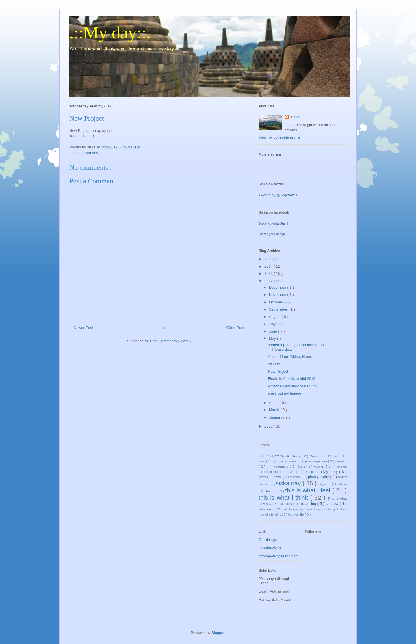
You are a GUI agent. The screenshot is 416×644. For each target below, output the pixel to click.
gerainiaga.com (316, 461)
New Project (278, 371)
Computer (317, 456)
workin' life (296, 514)
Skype (323, 484)
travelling (309, 503)
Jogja (302, 466)
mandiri (271, 471)
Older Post (235, 328)
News (263, 477)
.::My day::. (110, 32)
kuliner (319, 466)
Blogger (217, 632)
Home (160, 328)
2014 (269, 266)
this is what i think (284, 497)
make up (341, 466)
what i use (267, 509)
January (276, 417)
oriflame (295, 477)
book (297, 456)
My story (331, 471)
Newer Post (83, 328)
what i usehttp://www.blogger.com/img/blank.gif (315, 509)
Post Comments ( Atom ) (170, 341)
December (278, 287)
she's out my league (284, 393)
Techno (271, 491)
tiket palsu (287, 503)
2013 (269, 273)
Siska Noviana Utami (273, 223)
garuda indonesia (285, 461)
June (273, 331)
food (262, 461)
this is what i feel (308, 490)
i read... (341, 461)
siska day (90, 153)
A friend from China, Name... (291, 356)
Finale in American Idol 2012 (291, 378)
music (310, 471)
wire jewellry (273, 514)
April (273, 402)
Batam (278, 456)
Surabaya (340, 484)
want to (274, 364)
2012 (269, 281)
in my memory (278, 466)
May (273, 338)
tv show (333, 503)
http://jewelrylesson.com (279, 556)
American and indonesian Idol (292, 386)
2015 (269, 259)
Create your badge (272, 234)
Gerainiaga (268, 539)
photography (319, 477)
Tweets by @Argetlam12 (279, 195)
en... (337, 456)
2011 (269, 426)
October (276, 302)
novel (278, 477)
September (278, 309)
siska (295, 117)
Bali (262, 456)
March (275, 410)
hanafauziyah (270, 548)
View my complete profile (279, 137)
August (275, 316)
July (273, 324)
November (278, 294)
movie (290, 471)
